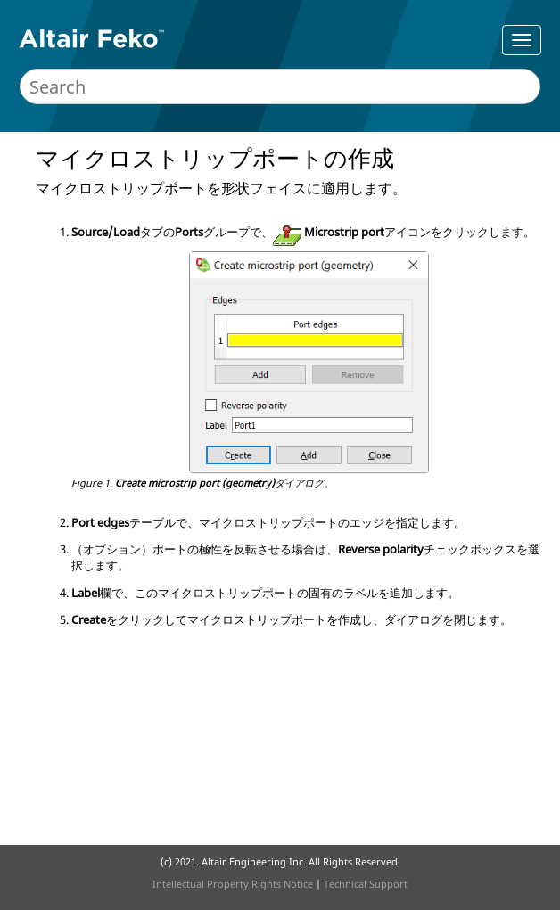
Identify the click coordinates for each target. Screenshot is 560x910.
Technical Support (366, 883)
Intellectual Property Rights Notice (232, 883)
